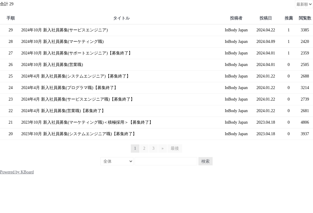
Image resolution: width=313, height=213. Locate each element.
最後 (175, 148)
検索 (205, 161)
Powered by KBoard (17, 172)
